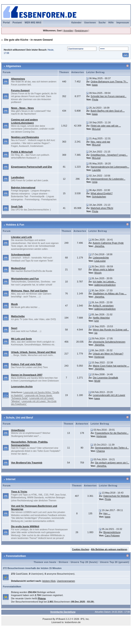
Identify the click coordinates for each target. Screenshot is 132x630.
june (96, 320)
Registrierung (81, 30)
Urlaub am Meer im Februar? (108, 353)
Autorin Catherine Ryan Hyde (108, 243)
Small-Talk (17, 206)
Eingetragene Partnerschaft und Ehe (31, 166)
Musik (14, 304)
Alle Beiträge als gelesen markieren (109, 549)
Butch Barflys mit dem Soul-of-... (108, 110)
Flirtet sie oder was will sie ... (106, 125)
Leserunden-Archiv (22, 386)
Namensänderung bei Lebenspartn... (110, 166)
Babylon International (23, 187)
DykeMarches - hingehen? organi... (109, 155)
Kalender (76, 22)
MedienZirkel (18, 268)
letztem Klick (49, 581)
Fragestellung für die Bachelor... (111, 433)
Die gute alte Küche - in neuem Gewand (28, 39)
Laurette (96, 170)
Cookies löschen (80, 549)
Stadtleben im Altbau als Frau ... (110, 293)
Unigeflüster (18, 430)
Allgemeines (13, 66)
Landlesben (17, 177)
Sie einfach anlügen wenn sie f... (112, 462)
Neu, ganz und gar (100, 141)
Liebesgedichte (101, 257)
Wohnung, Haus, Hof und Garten (29, 290)
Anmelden (68, 30)
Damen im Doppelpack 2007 (26, 375)
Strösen (63, 562)
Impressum (122, 22)
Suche (102, 22)
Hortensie (99, 357)
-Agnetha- (99, 246)
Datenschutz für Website (116, 496)
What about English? (102, 193)
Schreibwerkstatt (20, 254)
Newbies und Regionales (25, 137)
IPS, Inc (84, 619)
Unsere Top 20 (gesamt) (114, 562)
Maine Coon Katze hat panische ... (111, 365)
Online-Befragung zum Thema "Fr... (109, 81)
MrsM (97, 381)
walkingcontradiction (105, 285)
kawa (95, 84)
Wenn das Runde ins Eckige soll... (111, 329)
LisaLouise (100, 261)
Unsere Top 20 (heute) (84, 562)
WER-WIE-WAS (33, 22)
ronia (94, 182)
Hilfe (111, 22)
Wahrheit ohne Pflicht (102, 208)
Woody (98, 272)
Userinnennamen (66, 581)
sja (95, 333)
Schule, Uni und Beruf (19, 417)
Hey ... (106, 513)
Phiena (42, 598)
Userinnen (90, 22)
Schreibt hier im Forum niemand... (108, 96)
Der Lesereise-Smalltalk (105, 377)
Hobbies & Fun (15, 224)
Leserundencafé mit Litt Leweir (109, 395)
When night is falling (103, 269)
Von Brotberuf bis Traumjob (26, 462)
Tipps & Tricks (19, 491)
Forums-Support (20, 90)
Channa (100, 451)
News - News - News (22, 108)
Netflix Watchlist (101, 317)
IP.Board (60, 619)
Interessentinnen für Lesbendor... (108, 179)
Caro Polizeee (112, 535)
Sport (14, 328)
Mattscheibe (18, 316)
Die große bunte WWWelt (25, 526)
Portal (6, 22)
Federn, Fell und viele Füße (26, 364)
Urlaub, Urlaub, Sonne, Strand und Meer (33, 352)
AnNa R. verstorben (103, 305)
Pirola (95, 99)
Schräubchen (99, 196)
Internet (10, 479)
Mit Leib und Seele (21, 338)
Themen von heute (45, 562)
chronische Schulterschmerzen (109, 341)
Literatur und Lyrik (21, 237)
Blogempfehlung (112, 532)
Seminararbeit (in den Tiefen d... (112, 447)
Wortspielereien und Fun (25, 278)
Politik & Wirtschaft (22, 152)
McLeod (96, 129)
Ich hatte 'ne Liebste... (104, 281)
